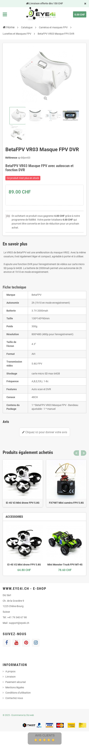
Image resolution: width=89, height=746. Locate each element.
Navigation (5, 14)
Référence (11, 157)
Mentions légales (14, 687)
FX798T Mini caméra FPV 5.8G (66, 502)
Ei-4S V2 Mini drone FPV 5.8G (22, 502)
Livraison (10, 676)
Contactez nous (14, 698)
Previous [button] (76, 453)
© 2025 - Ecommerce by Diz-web (18, 715)
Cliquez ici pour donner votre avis (44, 432)
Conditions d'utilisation (18, 692)
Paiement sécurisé (15, 682)
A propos (10, 671)
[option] (22, 483)
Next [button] (83, 453)
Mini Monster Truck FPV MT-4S (65, 564)
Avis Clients (45, 735)
